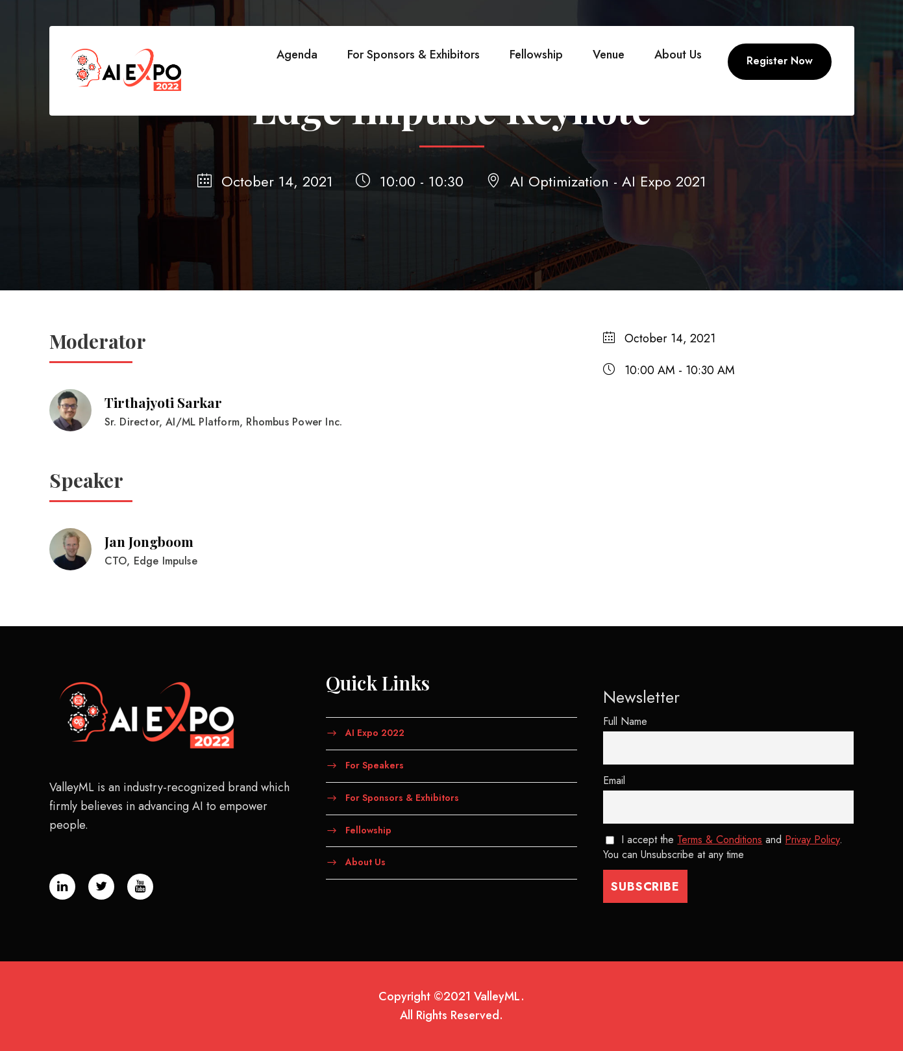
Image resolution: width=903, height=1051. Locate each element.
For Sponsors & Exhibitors (413, 54)
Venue (609, 54)
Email (614, 780)
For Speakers (374, 765)
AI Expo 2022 (374, 732)
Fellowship (536, 54)
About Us (678, 54)
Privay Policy (812, 839)
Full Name (625, 721)
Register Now (780, 60)
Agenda (297, 54)
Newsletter (641, 697)
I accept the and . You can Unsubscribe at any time (723, 847)
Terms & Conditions (719, 839)
